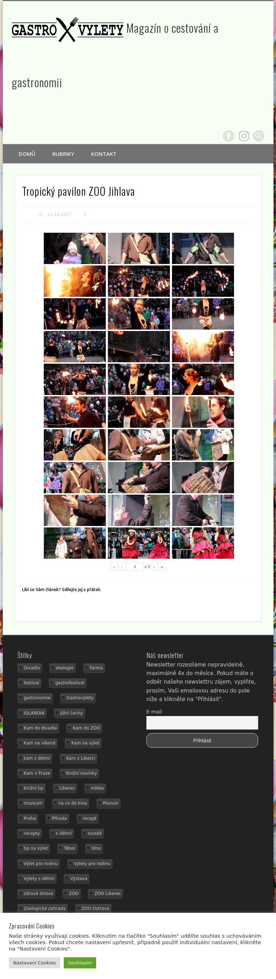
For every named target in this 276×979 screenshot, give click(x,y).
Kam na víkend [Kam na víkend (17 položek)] (40, 743)
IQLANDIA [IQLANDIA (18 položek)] (34, 713)
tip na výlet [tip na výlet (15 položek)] (36, 848)
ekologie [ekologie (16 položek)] (65, 667)
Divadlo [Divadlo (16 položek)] (32, 667)
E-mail (154, 712)
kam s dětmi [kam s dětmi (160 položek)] (37, 758)
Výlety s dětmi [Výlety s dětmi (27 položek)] (39, 878)
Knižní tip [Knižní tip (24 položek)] (34, 788)
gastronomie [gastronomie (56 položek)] (37, 697)
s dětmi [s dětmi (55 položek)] (64, 833)
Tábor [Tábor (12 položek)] (69, 848)
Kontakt (103, 153)
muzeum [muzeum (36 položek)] (33, 803)
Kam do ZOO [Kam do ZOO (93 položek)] (86, 728)
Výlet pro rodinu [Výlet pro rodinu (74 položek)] (41, 863)
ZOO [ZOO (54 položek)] (73, 893)
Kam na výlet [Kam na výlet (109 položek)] (85, 743)
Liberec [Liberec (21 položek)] (67, 788)
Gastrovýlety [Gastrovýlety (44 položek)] (80, 697)
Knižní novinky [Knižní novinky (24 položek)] (81, 773)
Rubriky (63, 153)
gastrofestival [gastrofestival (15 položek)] (69, 682)
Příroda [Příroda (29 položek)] (59, 818)
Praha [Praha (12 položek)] (30, 818)
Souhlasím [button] (80, 962)
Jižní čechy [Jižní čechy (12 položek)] (71, 713)
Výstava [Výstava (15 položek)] (78, 878)
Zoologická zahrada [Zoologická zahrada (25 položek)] (45, 908)
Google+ (244, 136)
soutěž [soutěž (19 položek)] (95, 833)
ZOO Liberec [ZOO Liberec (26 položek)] (107, 893)
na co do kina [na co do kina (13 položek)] (72, 803)
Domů (27, 153)
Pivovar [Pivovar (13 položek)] (111, 803)
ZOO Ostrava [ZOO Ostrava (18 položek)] (95, 908)
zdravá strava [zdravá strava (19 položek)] (38, 893)
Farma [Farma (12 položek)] (96, 667)
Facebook (228, 136)
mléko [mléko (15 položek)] (97, 788)
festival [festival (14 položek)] (32, 682)
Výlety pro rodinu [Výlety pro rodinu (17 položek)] (92, 863)
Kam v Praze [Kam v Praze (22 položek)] (37, 773)
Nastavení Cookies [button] (34, 962)
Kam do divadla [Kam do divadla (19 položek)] (40, 728)
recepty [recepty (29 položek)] (32, 833)
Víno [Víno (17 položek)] (96, 848)
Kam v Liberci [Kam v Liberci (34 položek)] (80, 758)
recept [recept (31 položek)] (90, 818)
